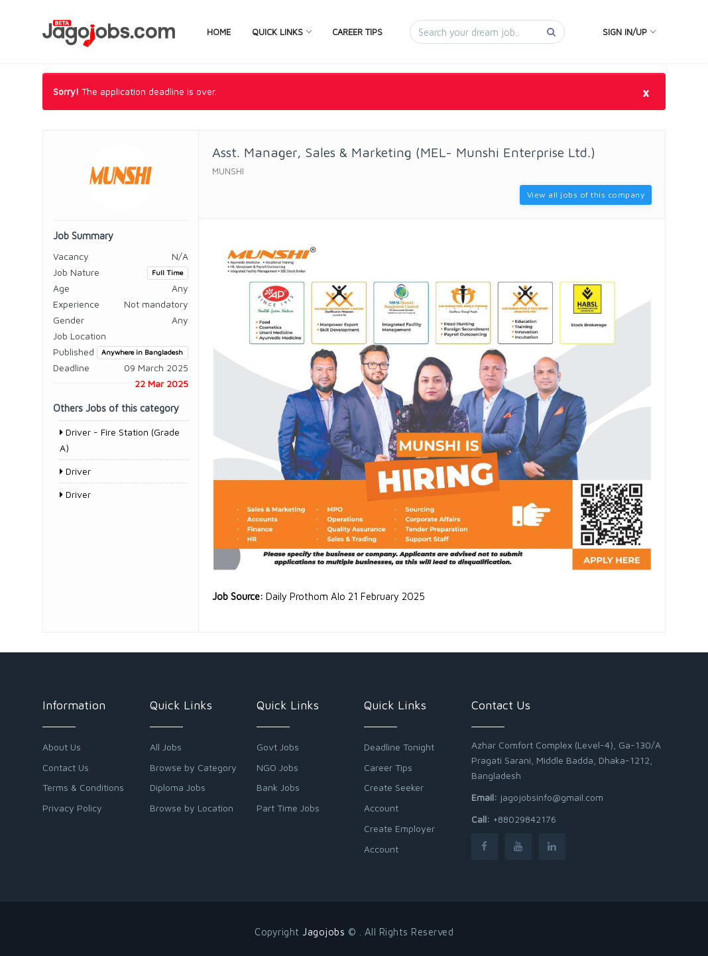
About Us (61, 746)
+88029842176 (524, 819)
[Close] (646, 92)
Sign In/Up (629, 32)
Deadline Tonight (399, 746)
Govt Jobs (278, 746)
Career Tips (357, 32)
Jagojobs (323, 931)
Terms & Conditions (83, 787)
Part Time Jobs (288, 807)
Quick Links (281, 32)
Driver (75, 471)
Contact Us (65, 767)
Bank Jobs (278, 787)
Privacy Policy (72, 807)
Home (219, 32)
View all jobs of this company (586, 195)
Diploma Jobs (178, 787)
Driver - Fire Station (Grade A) (120, 439)
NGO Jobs (277, 767)
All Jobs (166, 746)
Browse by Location (191, 807)
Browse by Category (193, 767)
